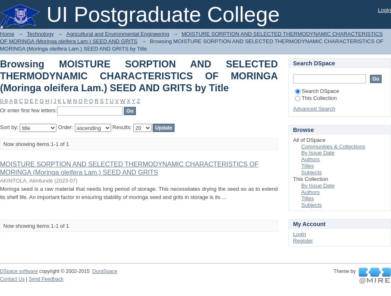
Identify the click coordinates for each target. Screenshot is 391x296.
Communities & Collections (333, 146)
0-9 (4, 101)
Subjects (311, 172)
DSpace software (19, 271)
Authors (310, 159)
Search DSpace (317, 91)
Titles (307, 166)
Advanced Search (314, 109)
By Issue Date (318, 153)
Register (303, 241)
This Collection (316, 98)
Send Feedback (46, 279)
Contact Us (12, 279)
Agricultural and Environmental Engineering (117, 34)
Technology (40, 34)
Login (384, 10)
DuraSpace (104, 271)
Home (7, 34)
